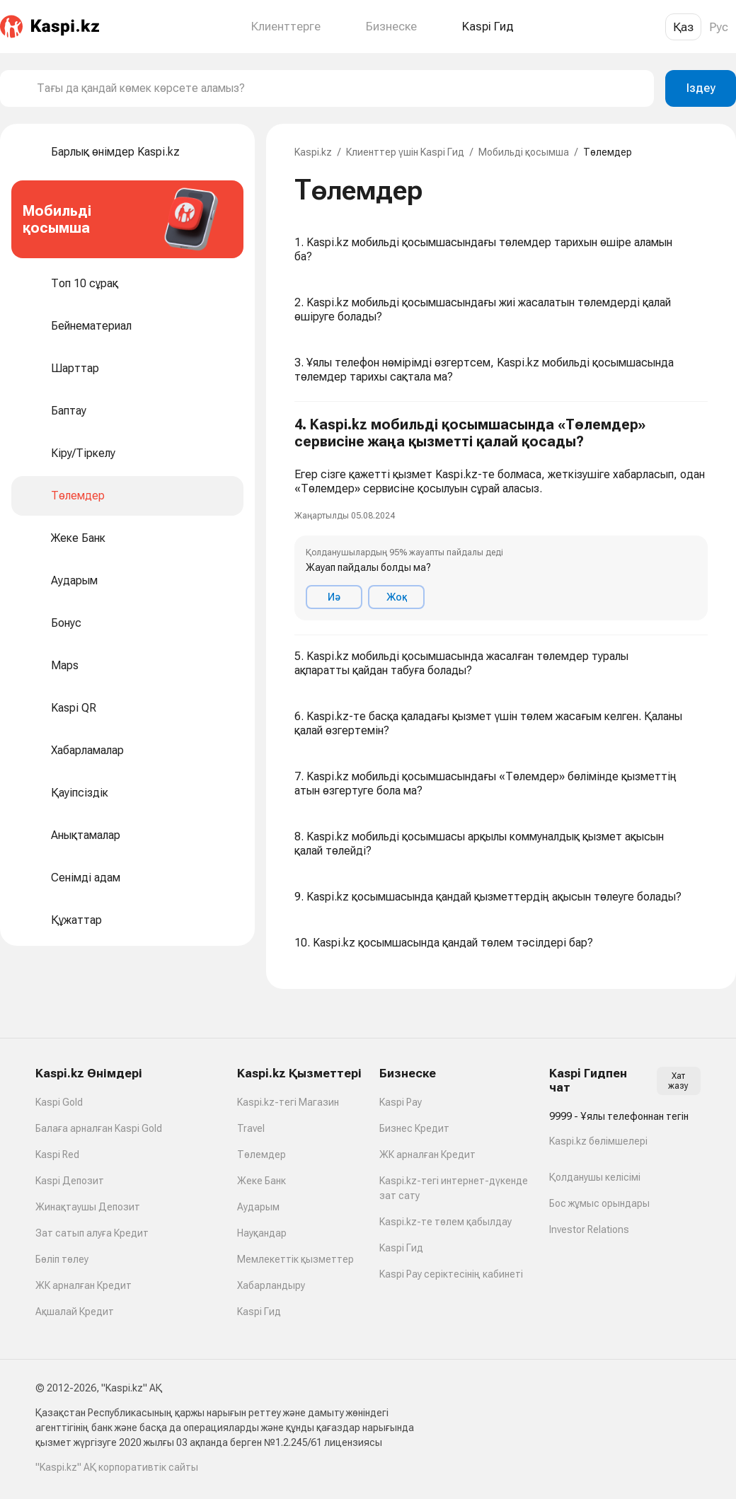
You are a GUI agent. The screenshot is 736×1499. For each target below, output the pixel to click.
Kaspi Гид (259, 1311)
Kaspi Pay (400, 1102)
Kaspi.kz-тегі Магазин (288, 1102)
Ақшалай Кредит (74, 1311)
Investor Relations (589, 1229)
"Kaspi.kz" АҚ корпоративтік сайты (116, 1467)
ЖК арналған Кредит (83, 1285)
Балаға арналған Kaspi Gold (98, 1128)
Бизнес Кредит (414, 1128)
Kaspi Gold (59, 1102)
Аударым (258, 1206)
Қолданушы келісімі (594, 1177)
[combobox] (340, 88)
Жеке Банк (261, 1180)
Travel (251, 1128)
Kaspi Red (57, 1154)
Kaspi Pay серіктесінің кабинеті (451, 1274)
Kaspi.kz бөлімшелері (598, 1141)
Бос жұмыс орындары (599, 1203)
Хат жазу (678, 1081)
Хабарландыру (271, 1285)
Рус (718, 27)
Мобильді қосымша (523, 152)
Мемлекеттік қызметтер (295, 1259)
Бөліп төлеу (61, 1259)
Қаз (683, 27)
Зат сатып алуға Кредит (92, 1233)
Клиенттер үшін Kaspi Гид (405, 152)
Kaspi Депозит (69, 1180)
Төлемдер (261, 1154)
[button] (501, 518)
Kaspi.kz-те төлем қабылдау (445, 1221)
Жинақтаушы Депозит (87, 1206)
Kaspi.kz (313, 152)
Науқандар (262, 1233)
